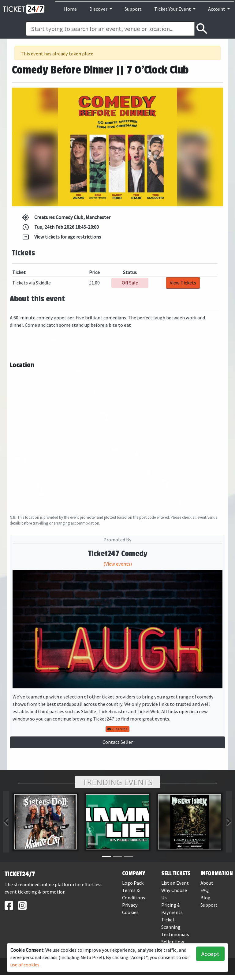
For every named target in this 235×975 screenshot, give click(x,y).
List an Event (175, 883)
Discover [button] (98, 9)
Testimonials (175, 934)
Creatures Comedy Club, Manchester (66, 217)
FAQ (204, 890)
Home (70, 9)
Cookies (130, 912)
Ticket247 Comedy (117, 553)
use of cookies (24, 965)
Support (133, 9)
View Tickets (183, 283)
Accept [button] (210, 954)
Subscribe (117, 729)
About (206, 883)
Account (217, 9)
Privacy (130, 905)
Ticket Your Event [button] (173, 9)
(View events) (117, 564)
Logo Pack (133, 883)
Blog (205, 897)
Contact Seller (118, 742)
